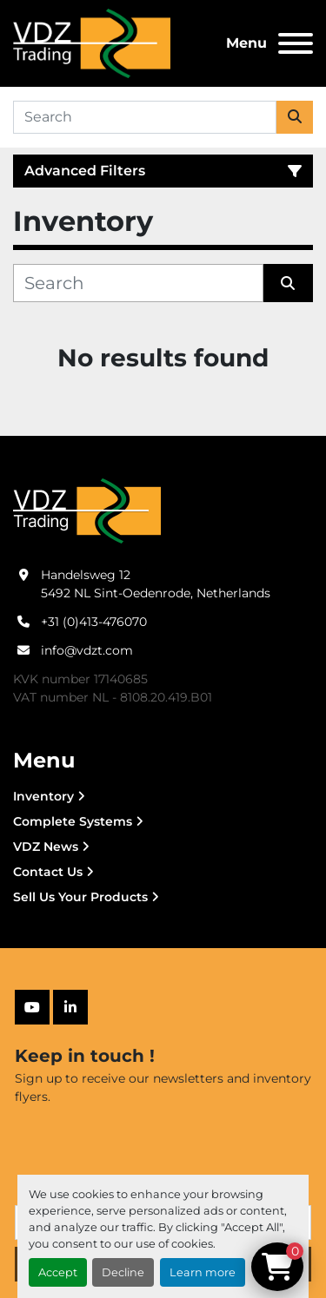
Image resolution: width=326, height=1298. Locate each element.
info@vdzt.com (87, 650)
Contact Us (48, 872)
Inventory (43, 796)
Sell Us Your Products (80, 897)
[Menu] (295, 43)
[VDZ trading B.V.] (87, 510)
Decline (123, 1272)
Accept (57, 1272)
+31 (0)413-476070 (94, 621)
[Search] (144, 117)
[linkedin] (70, 1007)
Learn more (203, 1272)
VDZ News (45, 846)
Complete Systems (72, 821)
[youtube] (32, 1007)
